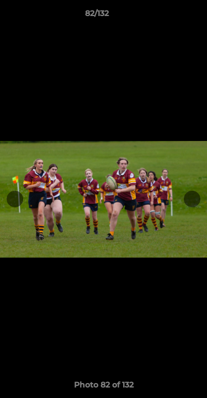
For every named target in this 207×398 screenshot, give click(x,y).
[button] (167, 16)
